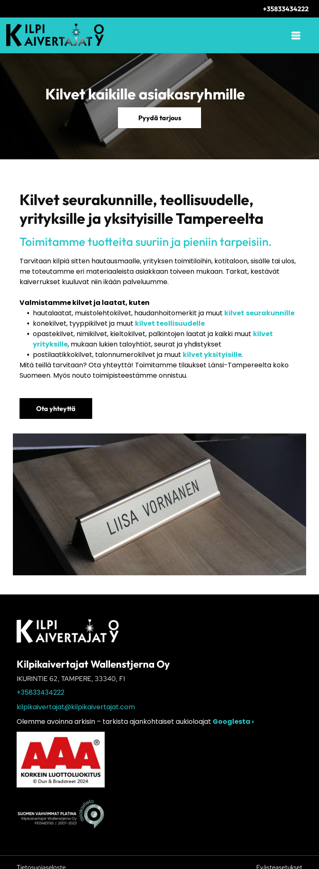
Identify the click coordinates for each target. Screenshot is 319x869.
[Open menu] (296, 35)
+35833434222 (40, 692)
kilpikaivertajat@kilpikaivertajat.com (76, 707)
